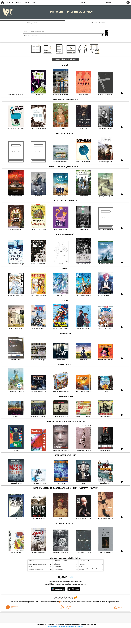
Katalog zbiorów (32, 23)
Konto (34, 2)
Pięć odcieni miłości (58, 569)
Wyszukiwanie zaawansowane (32, 35)
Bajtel (55, 568)
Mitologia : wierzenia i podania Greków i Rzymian (39, 564)
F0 (113, 2)
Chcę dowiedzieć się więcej (56, 626)
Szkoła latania (57, 564)
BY (101, 2)
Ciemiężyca (81, 569)
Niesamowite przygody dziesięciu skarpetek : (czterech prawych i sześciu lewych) (97, 568)
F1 (116, 2)
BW (92, 2)
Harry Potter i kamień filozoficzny (35, 569)
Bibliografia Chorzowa (98, 23)
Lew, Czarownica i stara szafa (35, 563)
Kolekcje (44, 35)
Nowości (10, 2)
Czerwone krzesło (83, 563)
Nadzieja (30, 566)
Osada (80, 566)
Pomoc (26, 2)
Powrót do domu (57, 566)
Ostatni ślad (31, 568)
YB (97, 2)
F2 (121, 2)
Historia (18, 2)
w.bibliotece (56, 602)
